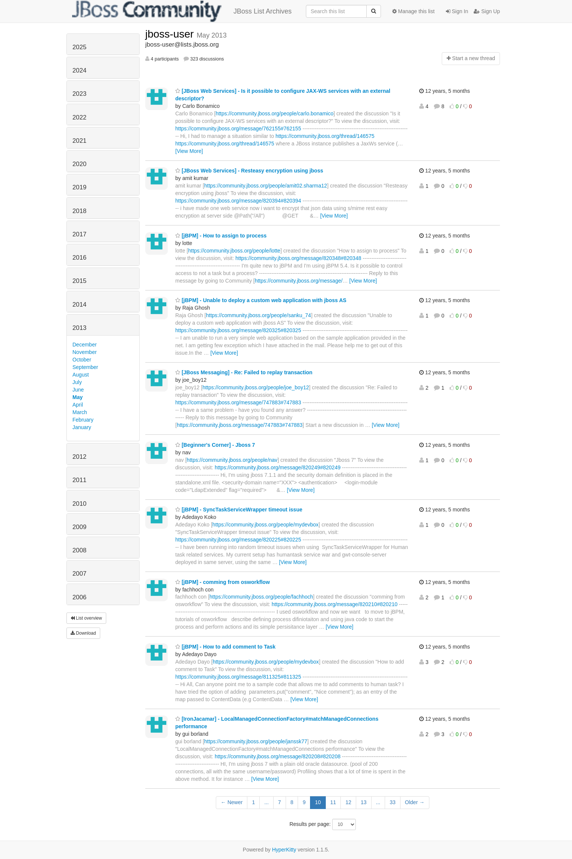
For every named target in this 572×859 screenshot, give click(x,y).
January (81, 427)
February (82, 420)
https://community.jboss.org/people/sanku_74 (258, 315)
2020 (79, 164)
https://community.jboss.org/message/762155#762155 (238, 129)
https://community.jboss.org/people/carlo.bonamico (274, 113)
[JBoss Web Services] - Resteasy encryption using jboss (249, 171)
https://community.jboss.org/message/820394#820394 (238, 201)
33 (393, 802)
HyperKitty (284, 850)
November (84, 352)
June (78, 390)
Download (83, 633)
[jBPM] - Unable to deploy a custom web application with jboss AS (260, 300)
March (79, 412)
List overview (86, 618)
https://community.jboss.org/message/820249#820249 (277, 467)
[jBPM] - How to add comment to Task (225, 647)
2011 (79, 480)
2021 (79, 140)
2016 (79, 257)
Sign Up (487, 11)
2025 (79, 47)
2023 (79, 93)
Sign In (457, 11)
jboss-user (171, 34)
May (77, 397)
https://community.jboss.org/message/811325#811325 (238, 677)
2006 (79, 597)
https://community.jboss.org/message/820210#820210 (334, 604)
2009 (79, 527)
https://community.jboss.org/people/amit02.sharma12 (265, 186)
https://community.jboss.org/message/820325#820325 (238, 330)
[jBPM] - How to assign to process (220, 236)
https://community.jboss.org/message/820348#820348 (298, 258)
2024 (79, 70)
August (80, 375)
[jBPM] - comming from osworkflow (222, 582)
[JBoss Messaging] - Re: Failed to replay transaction (243, 372)
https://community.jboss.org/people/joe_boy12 (255, 387)
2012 (79, 456)
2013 (79, 327)
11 (333, 802)
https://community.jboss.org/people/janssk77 (255, 741)
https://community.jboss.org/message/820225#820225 (238, 540)
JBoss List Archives (182, 11)
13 (364, 802)
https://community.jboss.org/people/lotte (234, 251)
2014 (79, 304)
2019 (79, 187)
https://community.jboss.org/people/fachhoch (261, 597)
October (81, 360)
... (266, 802)
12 (348, 802)
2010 (79, 503)
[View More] (189, 151)
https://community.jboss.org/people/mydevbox (265, 525)
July (77, 382)
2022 (79, 117)
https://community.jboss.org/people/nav (232, 460)
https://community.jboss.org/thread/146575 (325, 136)
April (77, 405)
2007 (79, 573)
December (84, 345)
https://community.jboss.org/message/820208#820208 (277, 756)
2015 (79, 280)
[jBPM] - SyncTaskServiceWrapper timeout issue (238, 510)
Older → (414, 802)
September (85, 367)
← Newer (231, 802)
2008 (79, 550)
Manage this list (413, 11)
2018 (79, 211)
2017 (79, 234)
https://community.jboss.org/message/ (299, 281)
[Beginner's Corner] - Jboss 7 (215, 445)
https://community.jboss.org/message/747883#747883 (238, 402)
